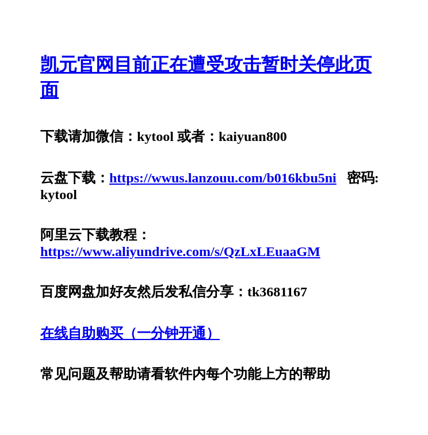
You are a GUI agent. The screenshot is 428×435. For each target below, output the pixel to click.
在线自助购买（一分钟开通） (130, 333)
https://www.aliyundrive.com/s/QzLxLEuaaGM (180, 251)
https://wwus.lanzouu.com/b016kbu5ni (223, 177)
